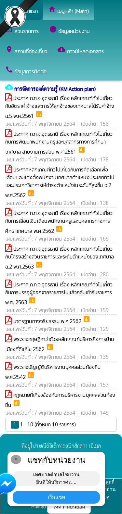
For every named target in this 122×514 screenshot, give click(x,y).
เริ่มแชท (56, 497)
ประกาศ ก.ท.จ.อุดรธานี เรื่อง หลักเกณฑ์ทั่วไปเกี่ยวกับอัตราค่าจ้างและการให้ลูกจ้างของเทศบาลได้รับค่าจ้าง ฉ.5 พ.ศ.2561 (59, 107)
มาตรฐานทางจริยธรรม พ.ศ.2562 (48, 321)
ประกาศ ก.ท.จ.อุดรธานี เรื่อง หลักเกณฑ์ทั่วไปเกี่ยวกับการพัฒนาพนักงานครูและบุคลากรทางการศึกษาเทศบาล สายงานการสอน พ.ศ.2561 (59, 143)
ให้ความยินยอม (69, 506)
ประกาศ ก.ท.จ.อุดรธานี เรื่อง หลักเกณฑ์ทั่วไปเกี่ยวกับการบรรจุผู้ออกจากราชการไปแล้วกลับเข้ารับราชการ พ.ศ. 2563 (59, 294)
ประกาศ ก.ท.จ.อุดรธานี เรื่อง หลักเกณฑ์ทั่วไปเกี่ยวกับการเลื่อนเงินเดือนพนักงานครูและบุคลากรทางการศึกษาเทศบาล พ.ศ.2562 (59, 222)
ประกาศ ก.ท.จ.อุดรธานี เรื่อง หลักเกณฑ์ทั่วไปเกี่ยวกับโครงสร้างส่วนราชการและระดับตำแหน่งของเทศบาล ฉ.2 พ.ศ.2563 (59, 258)
